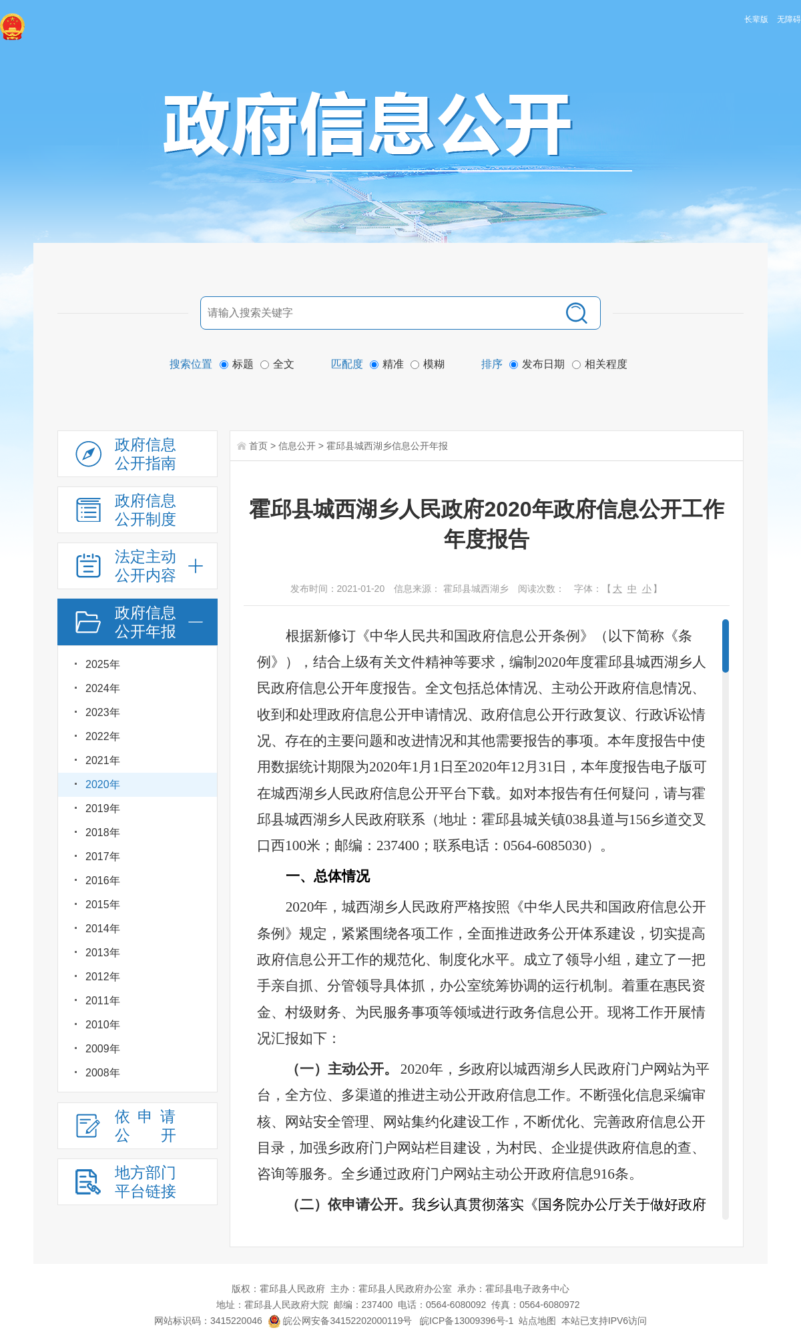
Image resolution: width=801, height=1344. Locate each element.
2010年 (102, 1024)
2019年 (102, 808)
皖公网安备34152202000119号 (340, 1320)
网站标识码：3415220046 (208, 1320)
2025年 (102, 664)
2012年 (102, 976)
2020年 (102, 784)
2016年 (102, 880)
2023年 (102, 712)
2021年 (102, 760)
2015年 (102, 904)
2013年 (102, 952)
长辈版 (756, 19)
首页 (258, 445)
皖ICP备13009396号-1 (466, 1320)
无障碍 (789, 19)
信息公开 (297, 445)
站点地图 (537, 1320)
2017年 (102, 856)
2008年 (102, 1072)
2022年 (102, 736)
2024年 (102, 688)
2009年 (102, 1048)
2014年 (102, 928)
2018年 (102, 832)
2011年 (102, 1000)
